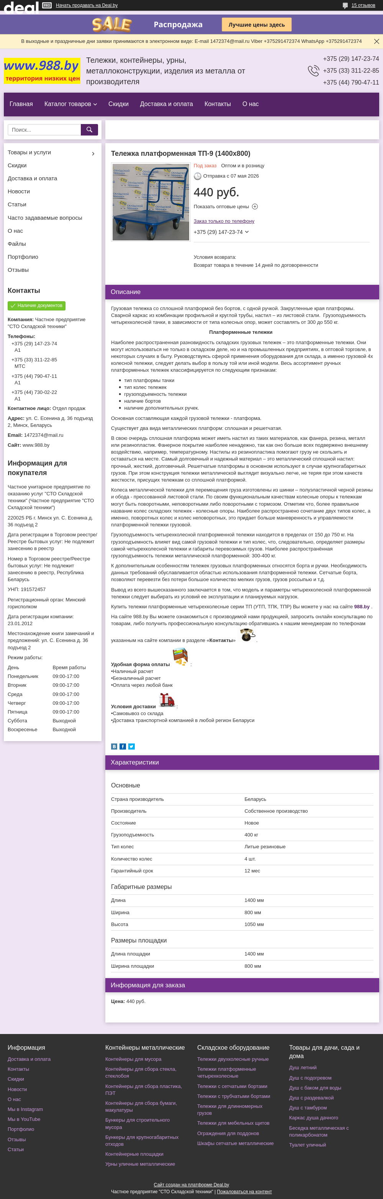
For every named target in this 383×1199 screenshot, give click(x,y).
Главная (21, 104)
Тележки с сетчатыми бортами (232, 1086)
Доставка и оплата (166, 104)
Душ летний (303, 1067)
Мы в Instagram (25, 1109)
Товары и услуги (29, 152)
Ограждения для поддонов (228, 1133)
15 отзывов (363, 5)
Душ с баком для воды (315, 1088)
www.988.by (36, 445)
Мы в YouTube (24, 1119)
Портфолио (23, 256)
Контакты (218, 104)
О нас (250, 104)
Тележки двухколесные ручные (233, 1059)
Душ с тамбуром (308, 1108)
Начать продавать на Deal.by (87, 5)
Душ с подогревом (310, 1078)
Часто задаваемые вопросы (45, 217)
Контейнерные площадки (134, 1154)
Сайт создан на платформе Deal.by (191, 1185)
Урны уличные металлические (140, 1164)
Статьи (17, 204)
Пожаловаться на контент (244, 1191)
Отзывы (18, 269)
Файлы (17, 243)
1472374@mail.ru (44, 435)
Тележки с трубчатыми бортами (233, 1096)
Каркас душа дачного (313, 1118)
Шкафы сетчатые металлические (235, 1143)
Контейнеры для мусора (133, 1059)
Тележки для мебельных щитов (233, 1123)
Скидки (118, 104)
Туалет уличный (307, 1145)
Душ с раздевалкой (311, 1098)
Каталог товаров (67, 104)
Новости (19, 191)
